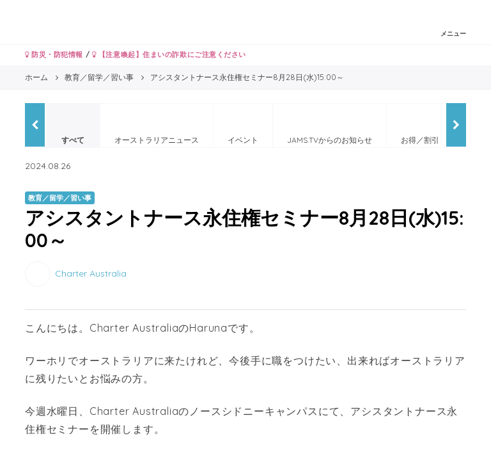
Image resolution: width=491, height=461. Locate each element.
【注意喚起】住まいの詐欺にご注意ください (169, 54)
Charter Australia (91, 273)
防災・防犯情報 (54, 54)
